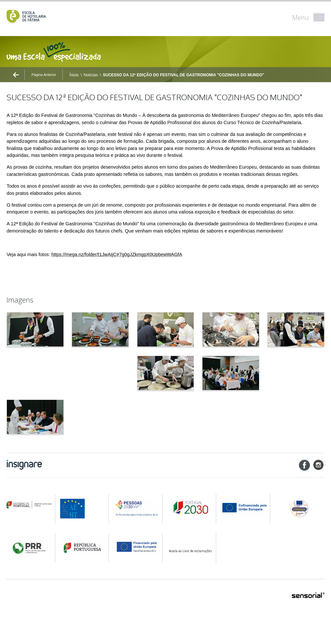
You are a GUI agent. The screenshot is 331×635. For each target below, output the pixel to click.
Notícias (91, 75)
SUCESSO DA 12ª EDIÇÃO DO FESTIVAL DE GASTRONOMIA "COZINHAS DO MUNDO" (183, 75)
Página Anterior (43, 75)
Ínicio (73, 75)
